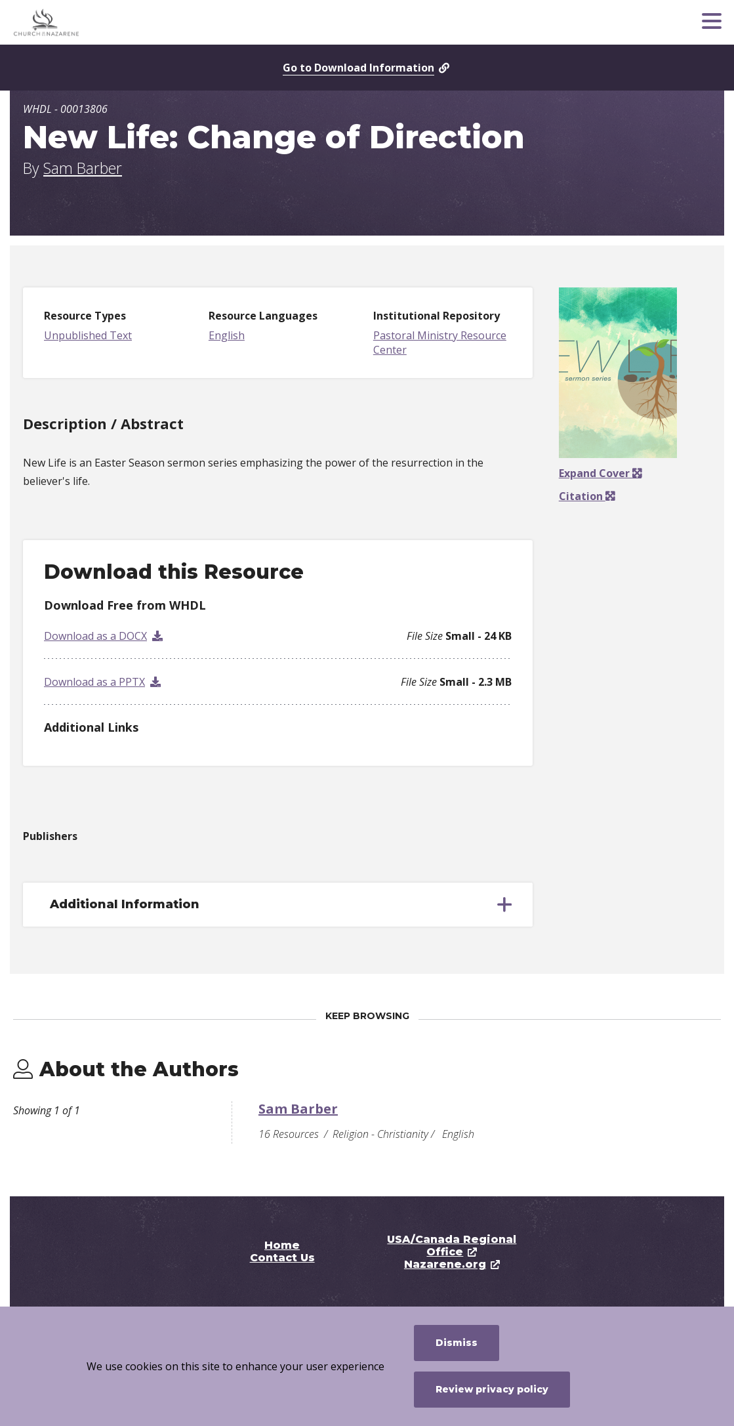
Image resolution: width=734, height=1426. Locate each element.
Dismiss (457, 1343)
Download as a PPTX (94, 682)
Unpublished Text (88, 335)
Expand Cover (600, 473)
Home (282, 1245)
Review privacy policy (492, 1389)
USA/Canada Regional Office (451, 1245)
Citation (582, 496)
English (227, 335)
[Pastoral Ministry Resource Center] (108, 22)
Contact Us (282, 1257)
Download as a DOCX (95, 636)
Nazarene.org (445, 1264)
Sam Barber (82, 167)
